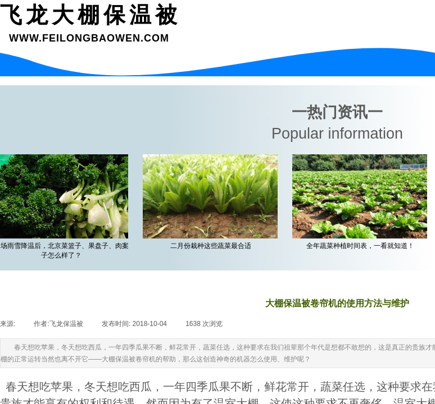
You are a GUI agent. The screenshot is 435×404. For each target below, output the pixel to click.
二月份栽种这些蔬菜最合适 (211, 246)
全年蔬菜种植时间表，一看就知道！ (361, 246)
